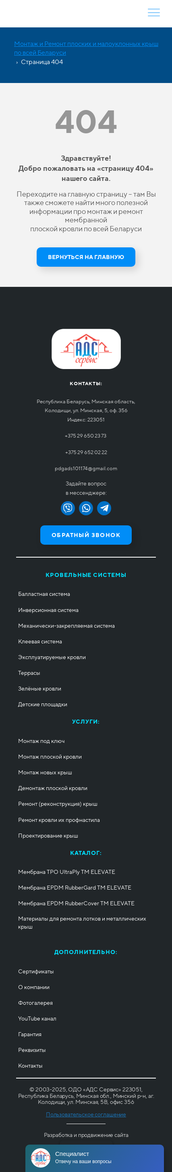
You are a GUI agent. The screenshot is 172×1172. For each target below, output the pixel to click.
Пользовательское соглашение (86, 1114)
